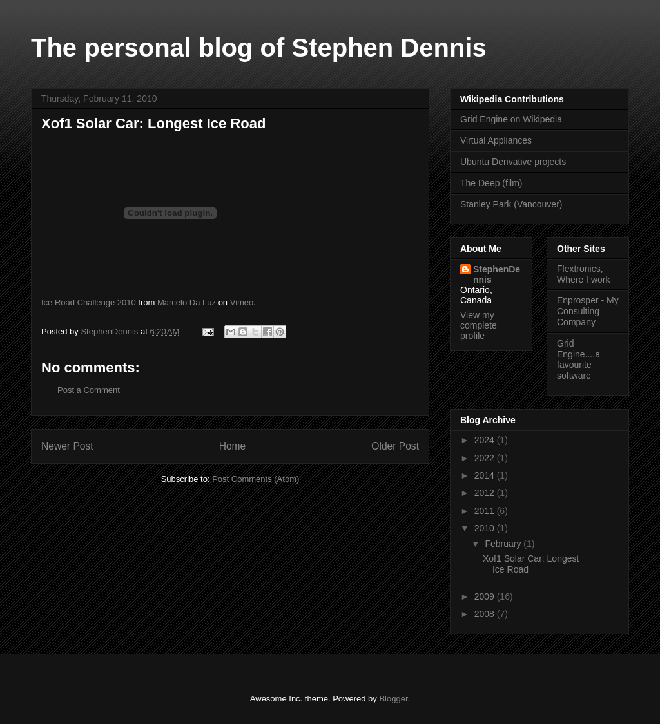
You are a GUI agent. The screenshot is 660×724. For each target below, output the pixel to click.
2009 (485, 596)
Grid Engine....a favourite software (578, 359)
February (504, 543)
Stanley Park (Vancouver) (511, 204)
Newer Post (67, 446)
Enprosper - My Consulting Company (588, 311)
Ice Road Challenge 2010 (88, 302)
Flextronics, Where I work (583, 274)
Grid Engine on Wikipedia (511, 119)
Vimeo (242, 302)
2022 (485, 458)
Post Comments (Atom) (255, 479)
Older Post (395, 446)
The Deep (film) (491, 183)
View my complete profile (478, 325)
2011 (485, 511)
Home (232, 446)
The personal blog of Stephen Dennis (259, 47)
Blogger (393, 698)
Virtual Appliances (496, 140)
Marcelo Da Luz (186, 302)
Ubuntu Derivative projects (513, 162)
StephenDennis (496, 274)
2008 (485, 614)
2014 (485, 475)
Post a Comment (88, 390)
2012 (485, 493)
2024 (485, 440)
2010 (485, 528)
